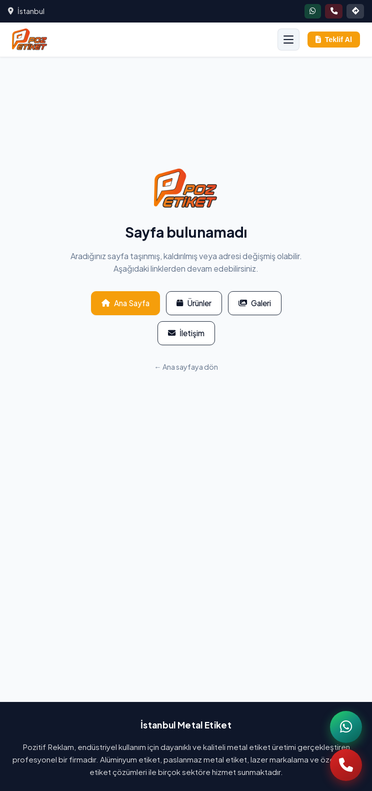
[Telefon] (346, 765)
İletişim (186, 333)
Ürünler (194, 303)
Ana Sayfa (126, 303)
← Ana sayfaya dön (186, 366)
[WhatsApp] (346, 727)
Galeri (254, 303)
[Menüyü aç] (289, 40)
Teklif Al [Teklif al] (334, 40)
